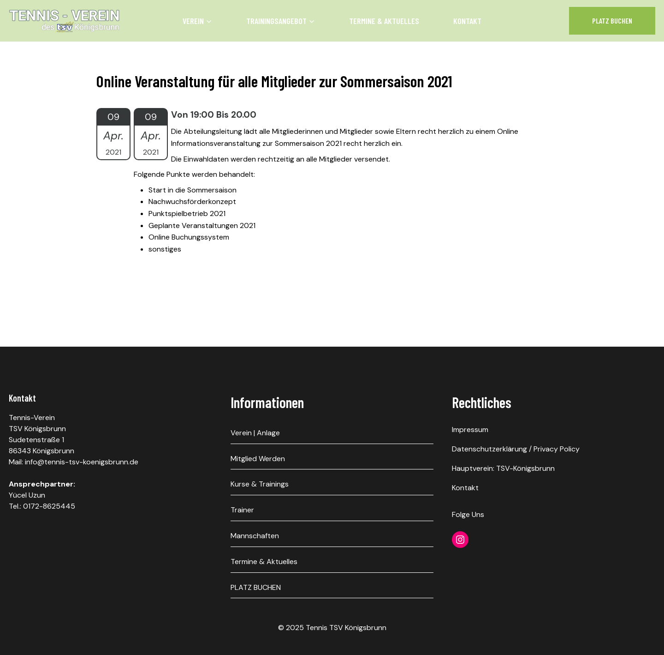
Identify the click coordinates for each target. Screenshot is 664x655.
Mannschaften (255, 536)
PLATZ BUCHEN (256, 587)
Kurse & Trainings (260, 484)
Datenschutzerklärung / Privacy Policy (516, 449)
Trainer (242, 510)
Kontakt (467, 21)
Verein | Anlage (255, 433)
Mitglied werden (258, 458)
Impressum (470, 429)
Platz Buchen (612, 20)
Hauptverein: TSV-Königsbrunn (503, 468)
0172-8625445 (49, 506)
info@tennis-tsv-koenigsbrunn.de (81, 462)
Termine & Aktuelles (384, 21)
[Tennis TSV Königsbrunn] (64, 21)
